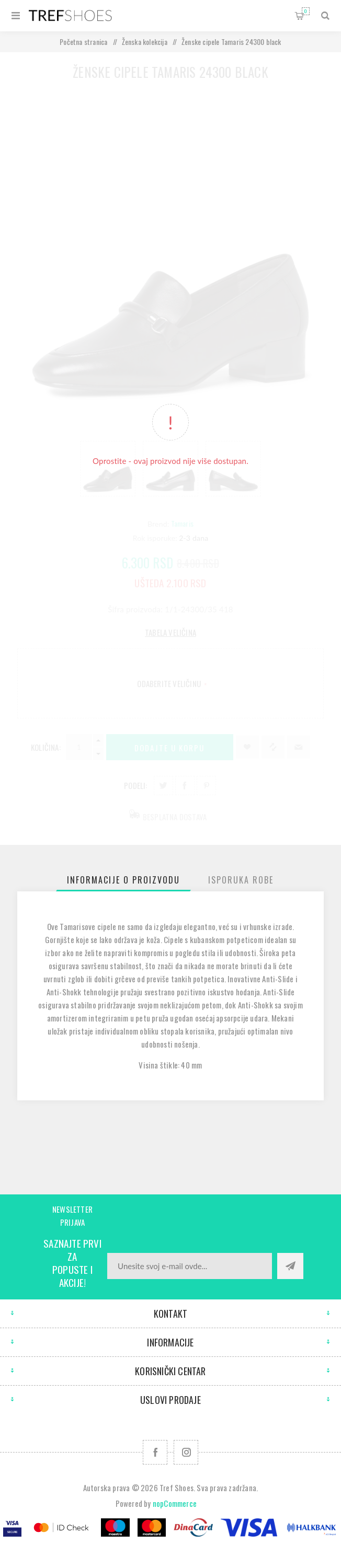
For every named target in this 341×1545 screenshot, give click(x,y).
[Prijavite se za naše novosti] (189, 1266)
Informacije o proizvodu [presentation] (123, 880)
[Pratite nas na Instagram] (186, 1452)
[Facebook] (155, 1452)
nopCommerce (175, 1503)
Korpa (306, 11)
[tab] (123, 879)
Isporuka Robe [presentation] (241, 880)
